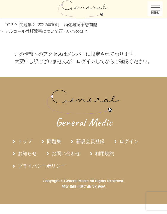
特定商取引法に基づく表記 (83, 187)
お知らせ (27, 153)
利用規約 (104, 153)
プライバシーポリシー (41, 166)
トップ (25, 141)
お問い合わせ (66, 153)
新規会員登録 (90, 141)
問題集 (54, 141)
